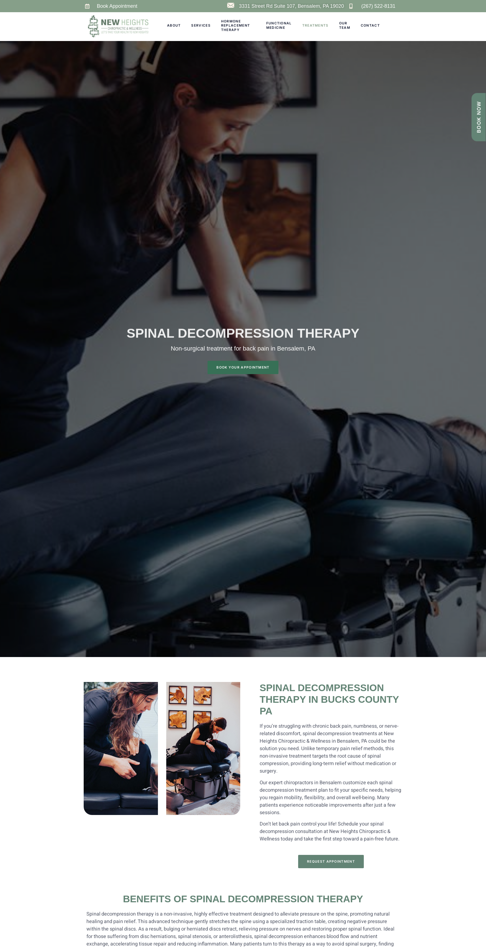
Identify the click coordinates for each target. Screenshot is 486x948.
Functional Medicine (279, 25)
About (174, 25)
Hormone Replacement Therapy (235, 25)
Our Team (344, 25)
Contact (370, 25)
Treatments (315, 25)
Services (200, 25)
